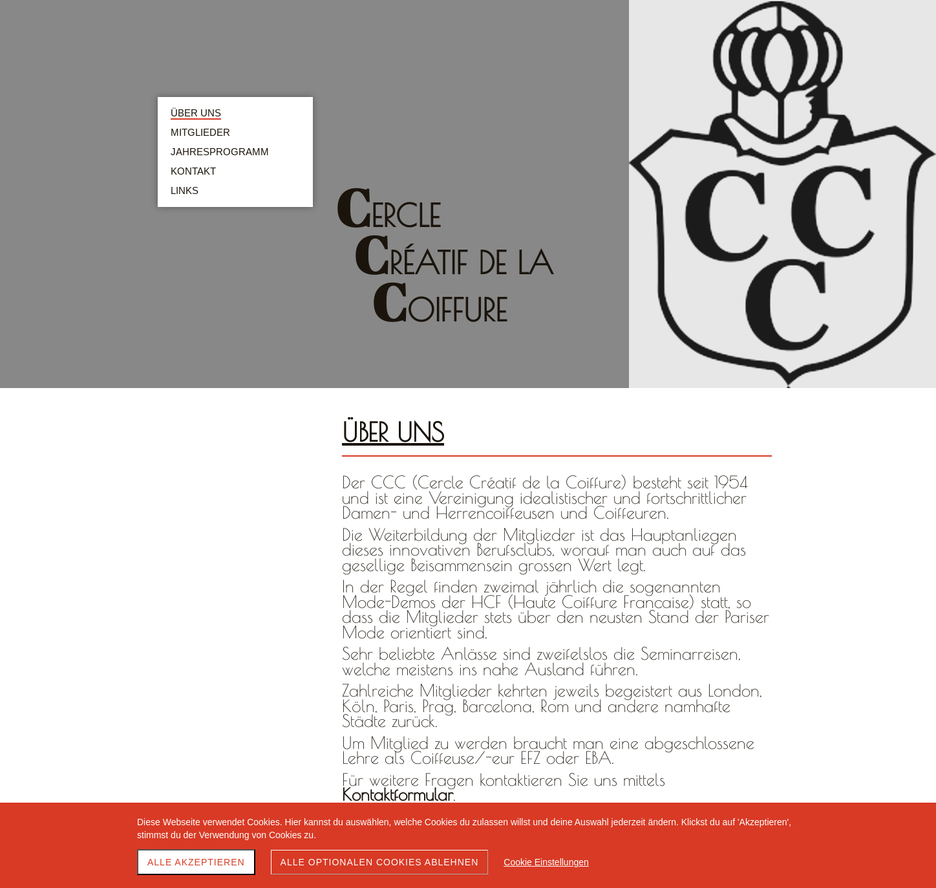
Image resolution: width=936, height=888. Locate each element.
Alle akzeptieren (196, 862)
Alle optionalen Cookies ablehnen (380, 862)
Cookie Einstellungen (546, 862)
